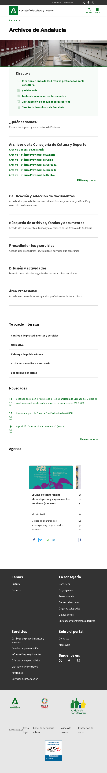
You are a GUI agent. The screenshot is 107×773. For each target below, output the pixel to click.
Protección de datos (85, 730)
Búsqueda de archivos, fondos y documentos (46, 222)
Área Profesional (23, 290)
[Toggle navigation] (97, 10)
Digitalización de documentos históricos (46, 101)
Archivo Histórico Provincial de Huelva (32, 175)
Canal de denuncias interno (43, 730)
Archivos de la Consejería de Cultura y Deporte (47, 144)
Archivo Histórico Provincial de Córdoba (33, 164)
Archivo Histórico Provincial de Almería (32, 154)
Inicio (43, 10)
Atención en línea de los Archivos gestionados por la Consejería (53, 82)
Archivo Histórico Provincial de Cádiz (31, 159)
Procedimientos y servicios (31, 245)
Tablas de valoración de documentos (44, 96)
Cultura (13, 20)
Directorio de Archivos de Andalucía (43, 107)
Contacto (56, 2)
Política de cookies (65, 730)
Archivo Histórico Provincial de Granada (32, 170)
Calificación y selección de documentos (42, 196)
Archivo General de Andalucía (26, 149)
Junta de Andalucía (13, 10)
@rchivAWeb (29, 90)
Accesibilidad (16, 730)
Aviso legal (26, 730)
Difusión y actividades (28, 268)
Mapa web (68, 2)
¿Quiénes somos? (23, 121)
